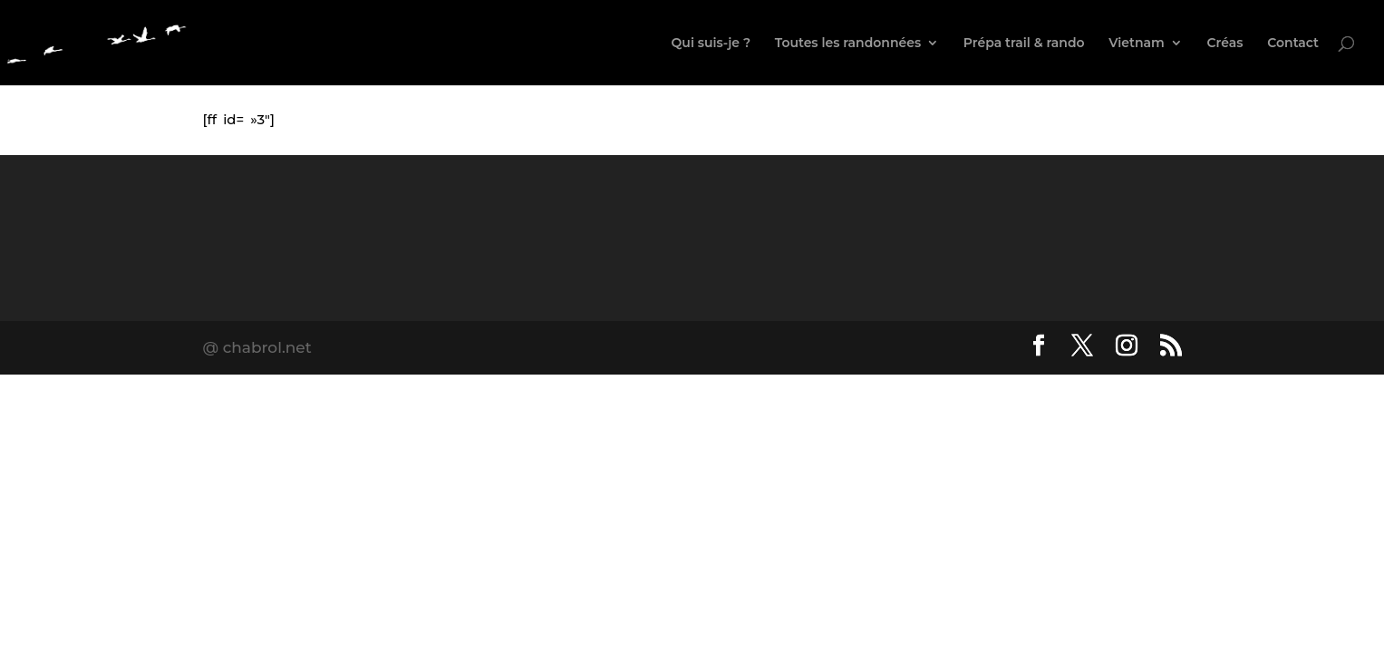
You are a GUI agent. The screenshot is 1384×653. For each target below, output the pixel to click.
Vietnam (1136, 43)
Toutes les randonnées (848, 43)
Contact (1293, 43)
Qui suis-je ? (711, 43)
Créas (1225, 43)
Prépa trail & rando (1024, 43)
